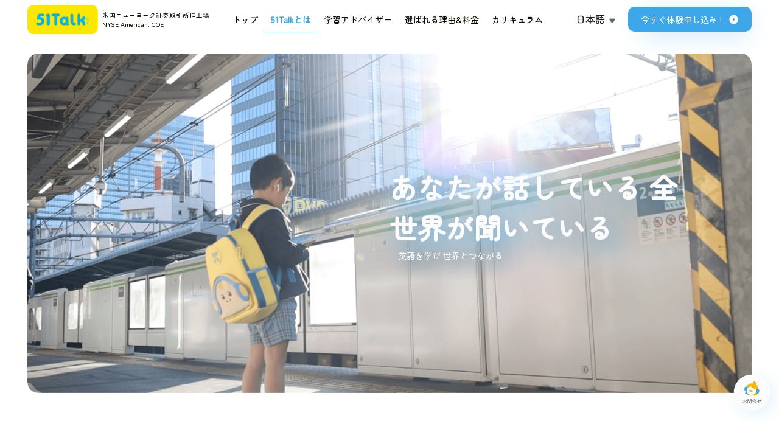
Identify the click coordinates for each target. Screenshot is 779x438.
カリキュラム (517, 19)
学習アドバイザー (358, 19)
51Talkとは (291, 19)
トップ (245, 19)
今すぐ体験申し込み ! (690, 19)
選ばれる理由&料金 (442, 19)
